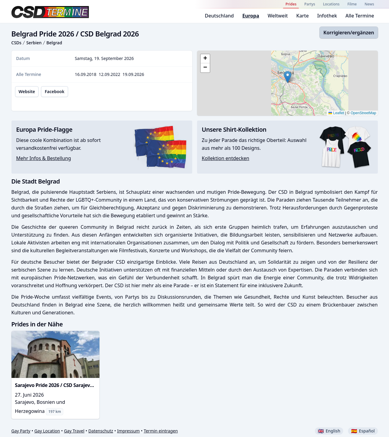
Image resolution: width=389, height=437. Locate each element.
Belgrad (54, 43)
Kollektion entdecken (225, 158)
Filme (352, 4)
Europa (250, 15)
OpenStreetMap (363, 113)
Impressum (128, 431)
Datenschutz (100, 431)
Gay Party (20, 431)
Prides (290, 4)
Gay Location (47, 431)
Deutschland (219, 15)
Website (27, 91)
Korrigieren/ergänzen (348, 32)
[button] (287, 77)
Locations (331, 4)
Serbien (34, 43)
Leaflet (336, 113)
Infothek (327, 15)
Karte (302, 15)
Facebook (54, 91)
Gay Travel (74, 431)
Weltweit (278, 15)
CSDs (16, 43)
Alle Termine (360, 15)
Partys (309, 4)
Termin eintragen (161, 431)
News (369, 4)
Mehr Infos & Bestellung (43, 158)
